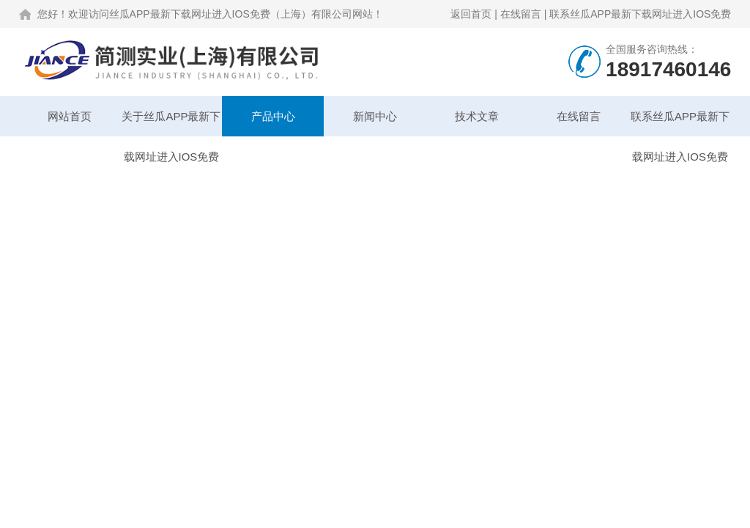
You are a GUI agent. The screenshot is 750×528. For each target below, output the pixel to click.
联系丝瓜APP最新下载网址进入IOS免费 (640, 14)
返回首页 (470, 14)
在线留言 (520, 14)
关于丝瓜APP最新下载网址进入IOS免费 (171, 123)
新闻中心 (375, 116)
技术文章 (477, 116)
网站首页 (70, 116)
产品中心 (273, 116)
